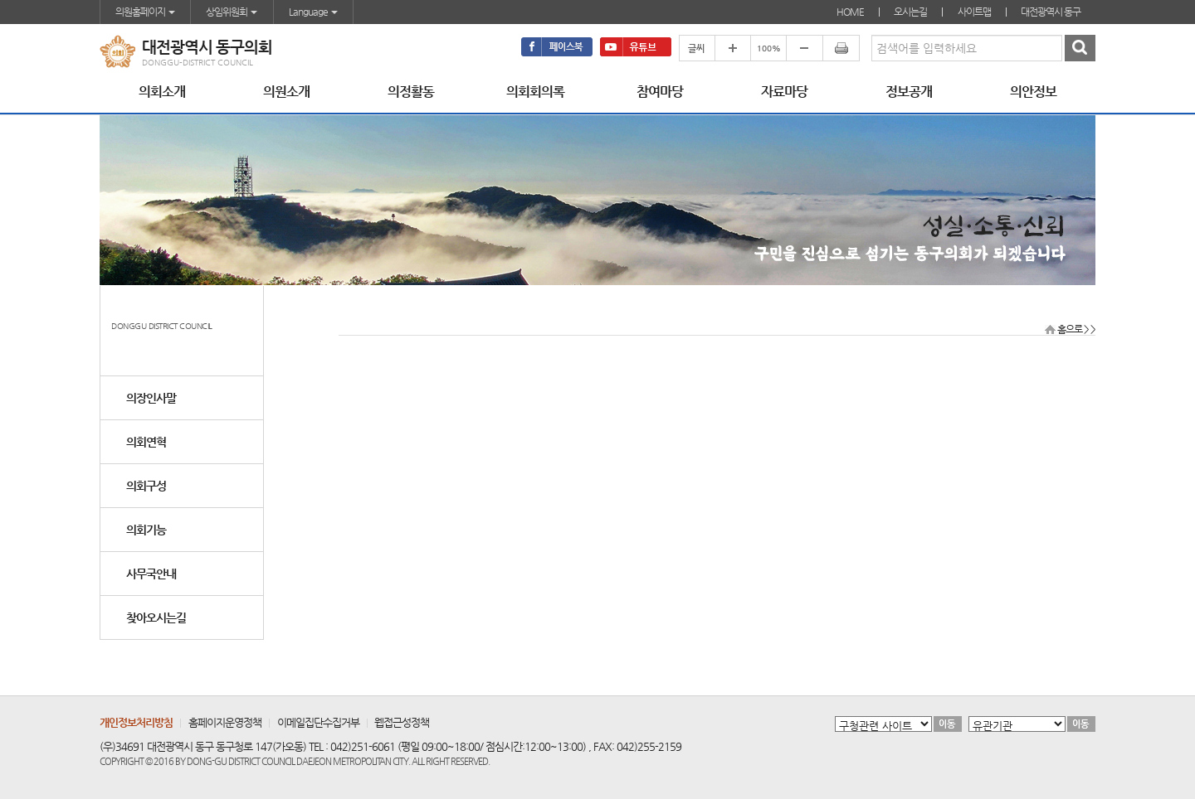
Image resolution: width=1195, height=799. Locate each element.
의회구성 (146, 485)
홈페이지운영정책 (224, 722)
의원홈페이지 (145, 11)
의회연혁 (146, 441)
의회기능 (146, 529)
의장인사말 (151, 397)
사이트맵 (974, 11)
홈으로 (1069, 329)
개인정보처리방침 (136, 722)
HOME (850, 11)
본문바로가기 (0, 0)
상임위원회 (231, 11)
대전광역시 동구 (1050, 11)
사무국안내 (151, 573)
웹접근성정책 (401, 722)
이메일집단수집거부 (318, 722)
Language (313, 11)
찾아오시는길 (156, 617)
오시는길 (910, 11)
